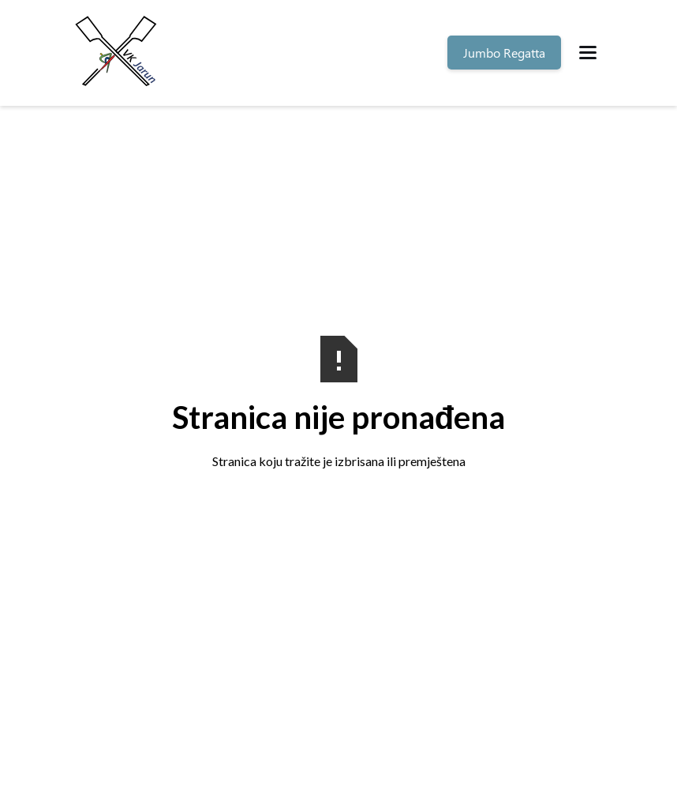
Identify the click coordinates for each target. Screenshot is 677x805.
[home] (118, 53)
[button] (588, 52)
